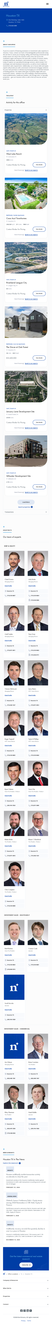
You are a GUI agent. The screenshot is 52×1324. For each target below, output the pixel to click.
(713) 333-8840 (11, 906)
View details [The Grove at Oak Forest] (39, 358)
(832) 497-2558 (11, 1128)
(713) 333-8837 (11, 595)
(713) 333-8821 (35, 965)
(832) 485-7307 (35, 1078)
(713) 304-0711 (35, 655)
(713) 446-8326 (11, 1133)
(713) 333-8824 (35, 595)
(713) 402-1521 (35, 855)
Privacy (23, 1321)
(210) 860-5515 (11, 969)
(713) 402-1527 (11, 705)
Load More (26, 502)
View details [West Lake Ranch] (39, 165)
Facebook (21, 1311)
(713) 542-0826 (35, 600)
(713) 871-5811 (11, 650)
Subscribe (25, 1265)
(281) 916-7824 (11, 805)
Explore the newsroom (10, 1163)
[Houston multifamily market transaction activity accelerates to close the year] (26, 1178)
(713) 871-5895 (35, 805)
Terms (29, 1321)
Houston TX (10, 591)
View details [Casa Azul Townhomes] (39, 229)
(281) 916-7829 (11, 1019)
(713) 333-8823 (11, 965)
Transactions (9, 512)
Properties (8, 110)
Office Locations (13, 1274)
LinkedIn (27, 1311)
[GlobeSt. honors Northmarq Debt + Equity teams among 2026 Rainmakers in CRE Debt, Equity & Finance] (26, 1206)
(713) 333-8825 (11, 755)
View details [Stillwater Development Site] (39, 487)
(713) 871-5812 (35, 705)
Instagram (24, 1311)
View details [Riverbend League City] (39, 293)
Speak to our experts (31, 170)
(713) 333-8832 (35, 650)
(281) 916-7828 (35, 1128)
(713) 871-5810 (11, 855)
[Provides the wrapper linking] (14, 574)
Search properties (24, 507)
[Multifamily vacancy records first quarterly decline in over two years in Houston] (26, 1232)
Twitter (30, 1311)
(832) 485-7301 (11, 1078)
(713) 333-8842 (35, 755)
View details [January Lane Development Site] (39, 422)
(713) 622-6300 (12, 25)
